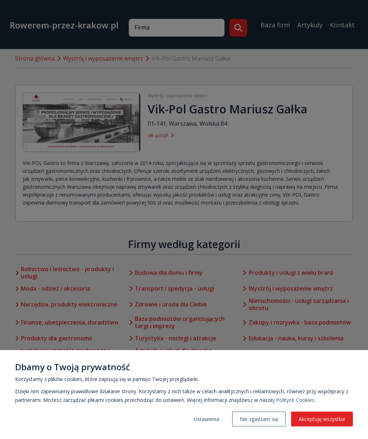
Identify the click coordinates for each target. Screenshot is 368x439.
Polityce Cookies (295, 400)
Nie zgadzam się (259, 419)
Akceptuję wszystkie (322, 419)
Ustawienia (206, 419)
